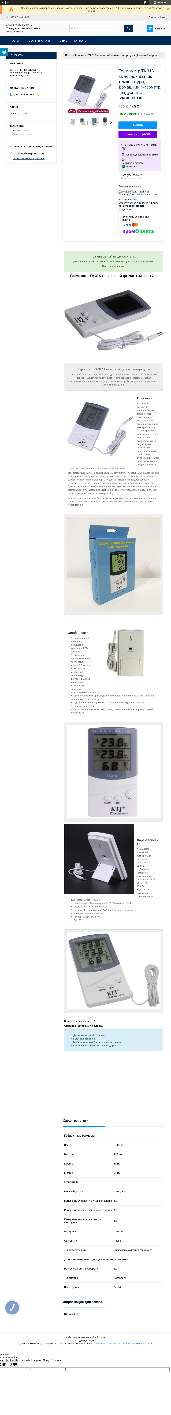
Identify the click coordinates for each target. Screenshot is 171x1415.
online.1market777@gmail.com (28, 158)
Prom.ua (101, 1337)
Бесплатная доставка (129, 186)
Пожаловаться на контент (107, 1343)
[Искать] (128, 28)
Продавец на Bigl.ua (85, 1340)
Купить (138, 125)
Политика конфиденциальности (137, 1343)
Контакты (80, 40)
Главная (15, 40)
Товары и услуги (38, 40)
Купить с (138, 134)
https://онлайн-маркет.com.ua (28, 153)
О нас (63, 40)
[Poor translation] (12, 1364)
